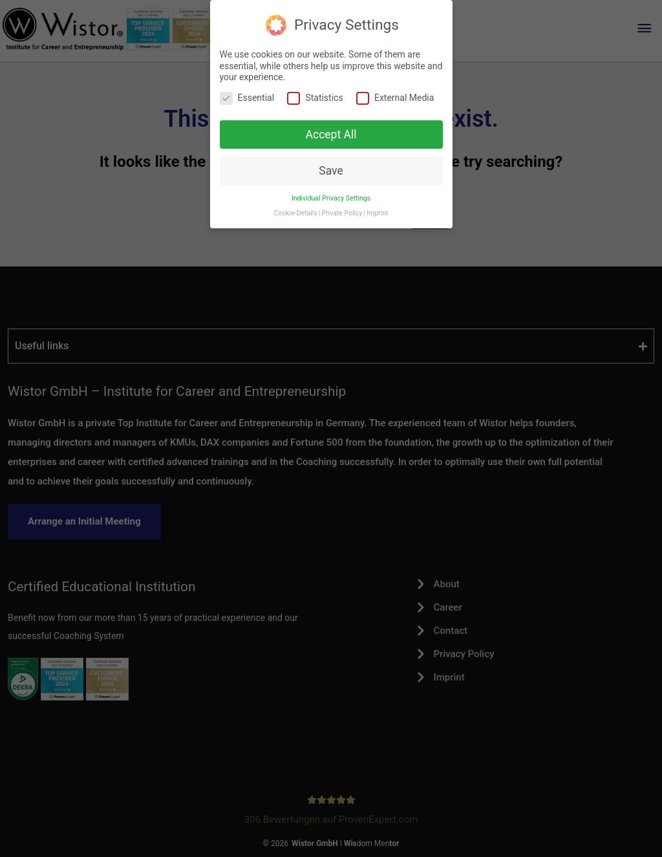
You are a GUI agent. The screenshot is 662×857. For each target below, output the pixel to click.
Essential (247, 98)
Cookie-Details (295, 213)
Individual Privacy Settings (331, 198)
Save (331, 170)
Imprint (377, 213)
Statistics (315, 98)
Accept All (331, 134)
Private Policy (341, 213)
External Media (395, 98)
